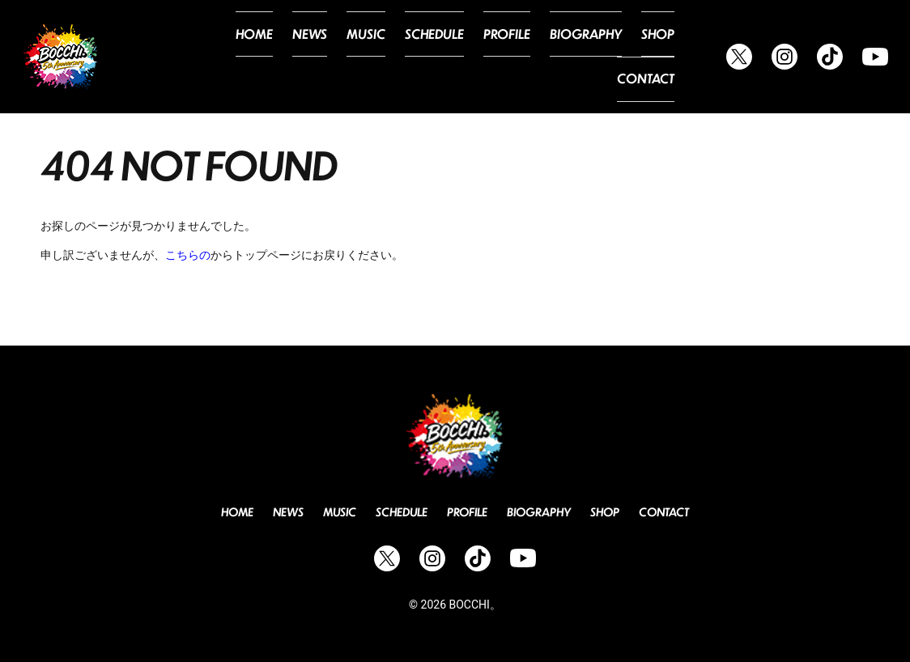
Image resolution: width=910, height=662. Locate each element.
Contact (649, 57)
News (273, 57)
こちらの (187, 254)
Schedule (387, 57)
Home (222, 57)
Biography (524, 57)
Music (325, 57)
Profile (452, 57)
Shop (590, 57)
